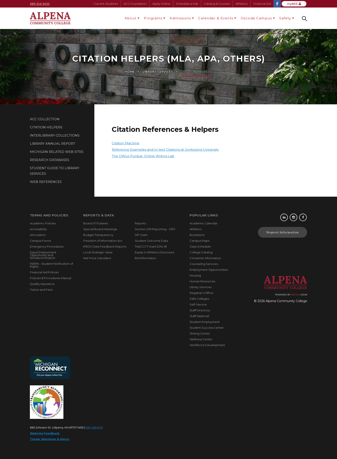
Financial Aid (262, 3)
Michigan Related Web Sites (56, 152)
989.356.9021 (40, 4)
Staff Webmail (199, 316)
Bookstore (197, 235)
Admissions (180, 18)
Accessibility (38, 229)
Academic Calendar (204, 223)
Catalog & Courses (217, 3)
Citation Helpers (46, 127)
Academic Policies (43, 223)
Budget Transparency (98, 235)
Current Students (106, 3)
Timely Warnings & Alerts (49, 439)
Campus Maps (199, 240)
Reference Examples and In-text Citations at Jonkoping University (165, 149)
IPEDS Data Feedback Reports (104, 246)
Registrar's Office (201, 293)
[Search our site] (304, 18)
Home (130, 72)
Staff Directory (200, 310)
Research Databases (49, 160)
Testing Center (200, 333)
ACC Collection (45, 119)
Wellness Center (201, 339)
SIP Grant (141, 235)
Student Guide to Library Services (54, 171)
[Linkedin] (285, 217)
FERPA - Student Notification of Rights (51, 265)
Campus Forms (40, 240)
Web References (46, 182)
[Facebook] (303, 217)
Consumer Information (205, 258)
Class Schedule (200, 246)
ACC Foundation (135, 3)
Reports (140, 223)
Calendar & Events (215, 18)
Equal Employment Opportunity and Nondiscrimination (43, 255)
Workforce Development (207, 345)
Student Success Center (207, 327)
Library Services (157, 72)
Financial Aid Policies (44, 272)
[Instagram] (294, 217)
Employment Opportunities (209, 269)
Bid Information (145, 258)
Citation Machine (125, 143)
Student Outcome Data (151, 240)
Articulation (38, 235)
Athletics (242, 3)
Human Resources (202, 281)
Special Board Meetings (100, 229)
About (131, 18)
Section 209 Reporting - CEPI (155, 229)
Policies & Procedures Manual (50, 278)
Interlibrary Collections (55, 135)
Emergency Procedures (46, 246)
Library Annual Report (52, 143)
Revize (295, 294)
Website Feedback (45, 433)
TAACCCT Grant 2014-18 (151, 246)
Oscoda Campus (256, 18)
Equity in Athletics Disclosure (154, 252)
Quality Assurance (42, 284)
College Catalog (201, 252)
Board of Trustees (95, 223)
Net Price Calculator (97, 258)
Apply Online (161, 3)
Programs (153, 18)
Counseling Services (204, 264)
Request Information (282, 232)
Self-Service (198, 304)
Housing (195, 275)
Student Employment (205, 322)
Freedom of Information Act (102, 240)
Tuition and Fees (41, 289)
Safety (285, 18)
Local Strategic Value (98, 252)
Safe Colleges (199, 298)
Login (303, 294)
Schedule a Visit (187, 3)
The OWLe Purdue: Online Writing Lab (143, 156)
